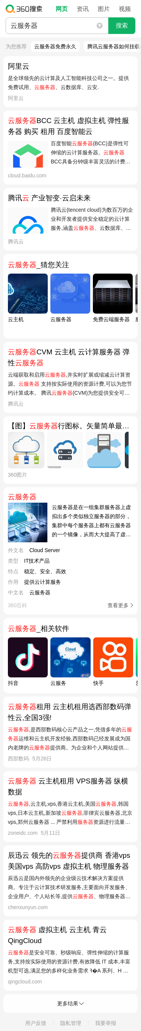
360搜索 (26, 8)
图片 (104, 9)
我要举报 (105, 1023)
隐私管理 (70, 1023)
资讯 (83, 9)
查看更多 (118, 605)
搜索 (122, 25)
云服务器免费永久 (55, 46)
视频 (125, 9)
